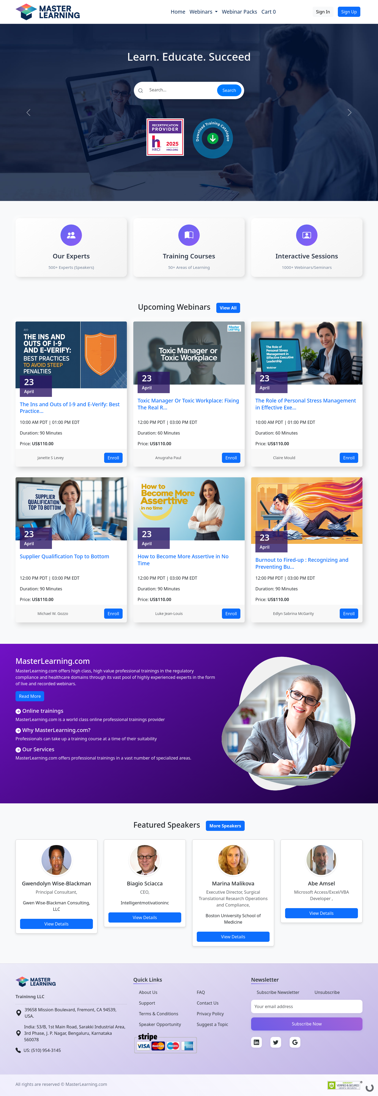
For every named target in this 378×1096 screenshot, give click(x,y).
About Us (148, 992)
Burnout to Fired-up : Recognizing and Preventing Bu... (302, 563)
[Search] (175, 89)
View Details (56, 924)
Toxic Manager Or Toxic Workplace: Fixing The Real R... (188, 404)
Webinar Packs (239, 11)
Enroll (113, 458)
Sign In (323, 12)
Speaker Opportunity (160, 1024)
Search (229, 90)
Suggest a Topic (212, 1024)
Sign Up (349, 12)
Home (178, 11)
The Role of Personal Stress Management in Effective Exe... (305, 404)
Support (147, 1003)
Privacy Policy (210, 1014)
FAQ (201, 992)
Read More (30, 696)
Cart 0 (269, 11)
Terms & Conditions (158, 1014)
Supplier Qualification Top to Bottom (64, 556)
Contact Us (207, 1003)
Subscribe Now (307, 1024)
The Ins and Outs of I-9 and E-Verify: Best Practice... (70, 408)
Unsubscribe (327, 992)
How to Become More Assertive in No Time (183, 560)
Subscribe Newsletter (278, 992)
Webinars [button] (202, 11)
